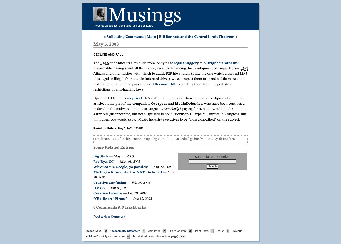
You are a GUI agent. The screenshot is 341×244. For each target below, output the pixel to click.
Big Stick (100, 156)
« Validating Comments (124, 37)
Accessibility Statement (125, 230)
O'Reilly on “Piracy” (110, 199)
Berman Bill (165, 84)
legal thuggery (186, 63)
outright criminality (221, 63)
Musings (144, 16)
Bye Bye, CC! (104, 162)
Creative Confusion (109, 183)
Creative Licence (107, 193)
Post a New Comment (109, 216)
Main (151, 37)
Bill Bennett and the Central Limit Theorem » (198, 37)
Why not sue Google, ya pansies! (120, 167)
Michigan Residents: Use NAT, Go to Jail (127, 172)
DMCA (99, 188)
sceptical (134, 98)
